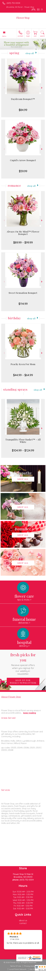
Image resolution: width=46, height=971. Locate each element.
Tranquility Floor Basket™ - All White (23, 440)
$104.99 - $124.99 (23, 450)
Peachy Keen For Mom (23, 364)
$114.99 (23, 304)
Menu (4, 36)
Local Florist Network (17, 969)
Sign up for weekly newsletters (23, 681)
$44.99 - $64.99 (23, 375)
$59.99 (23, 171)
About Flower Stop (11, 696)
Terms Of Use (15, 966)
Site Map (32, 969)
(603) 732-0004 (13, 3)
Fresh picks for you (23, 663)
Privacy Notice (30, 966)
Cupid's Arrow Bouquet (23, 160)
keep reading (29, 713)
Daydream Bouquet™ (23, 99)
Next (42, 87)
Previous (4, 87)
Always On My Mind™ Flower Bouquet (23, 233)
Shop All (30, 53)
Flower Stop (23, 17)
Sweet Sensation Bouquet (23, 292)
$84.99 (23, 110)
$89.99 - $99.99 (23, 242)
